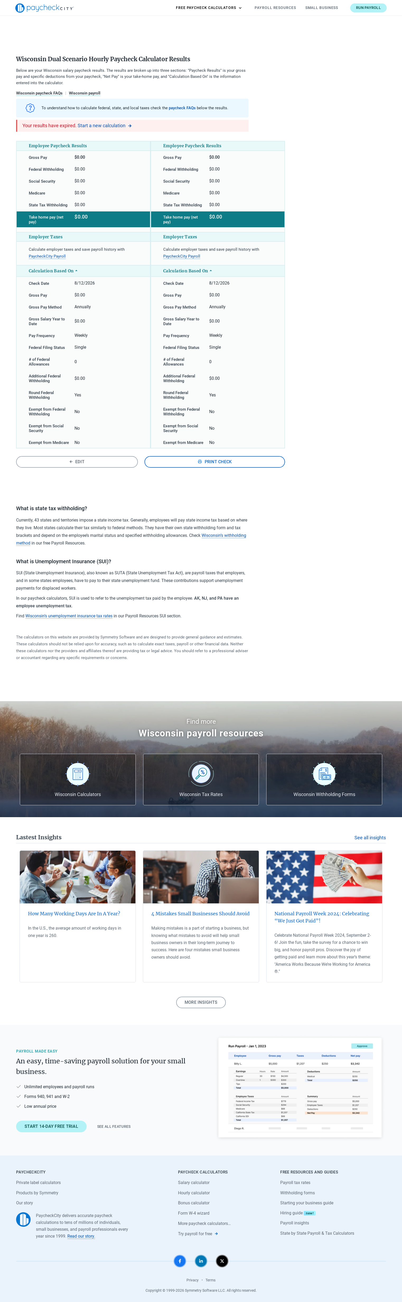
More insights (201, 1002)
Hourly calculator (194, 1192)
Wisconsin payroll (84, 93)
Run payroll (367, 8)
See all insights (370, 837)
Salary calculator (193, 1182)
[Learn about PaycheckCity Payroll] (300, 1088)
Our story (24, 1202)
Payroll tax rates (295, 1182)
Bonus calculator (193, 1202)
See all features (114, 1126)
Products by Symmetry (37, 1192)
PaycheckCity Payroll (47, 256)
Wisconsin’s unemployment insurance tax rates (69, 615)
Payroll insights (294, 1222)
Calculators (208, 7)
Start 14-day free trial (51, 1126)
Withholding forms (297, 1192)
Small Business (321, 8)
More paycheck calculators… (204, 1223)
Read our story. (81, 1236)
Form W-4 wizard (193, 1213)
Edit (77, 461)
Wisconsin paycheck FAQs (39, 93)
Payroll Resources (274, 8)
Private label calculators (38, 1182)
